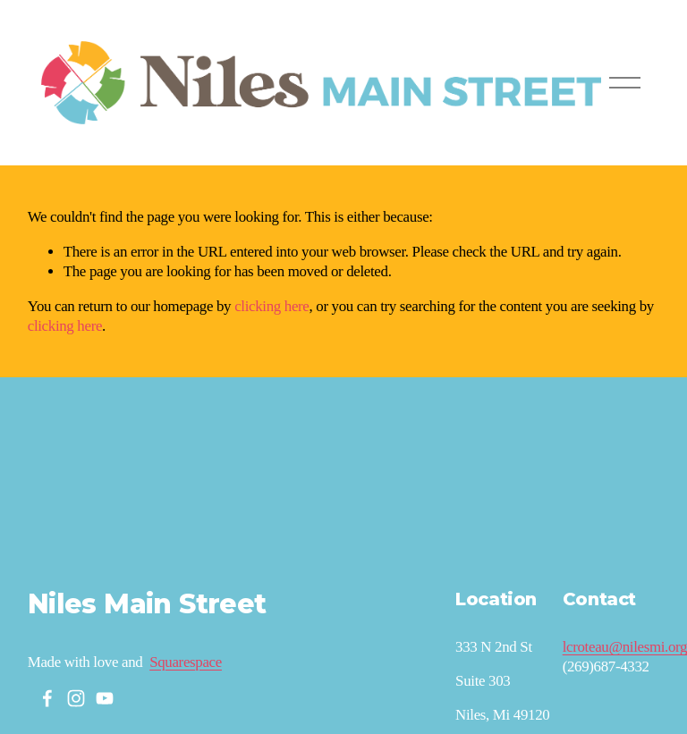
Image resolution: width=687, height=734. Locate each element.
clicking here (271, 306)
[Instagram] (76, 698)
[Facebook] (47, 698)
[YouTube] (105, 698)
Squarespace (185, 662)
